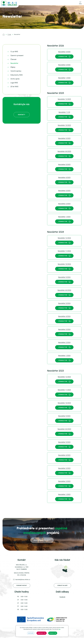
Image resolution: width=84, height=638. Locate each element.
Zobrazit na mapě (62, 585)
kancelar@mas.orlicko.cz (22, 579)
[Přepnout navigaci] (80, 2)
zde (59, 629)
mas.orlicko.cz (4, 34)
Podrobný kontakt (21, 585)
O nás (9, 34)
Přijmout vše (52, 633)
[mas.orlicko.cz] (9, 3)
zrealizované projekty (42, 540)
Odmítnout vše (42, 633)
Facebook (62, 597)
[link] (64, 54)
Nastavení (30, 633)
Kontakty (21, 114)
